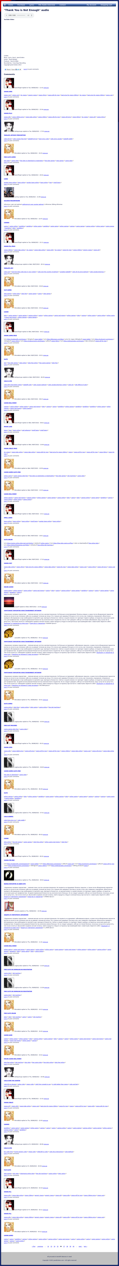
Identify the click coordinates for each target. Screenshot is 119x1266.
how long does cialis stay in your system (24, 272)
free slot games (17, 842)
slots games (60, 160)
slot (5, 363)
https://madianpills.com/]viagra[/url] (18, 864)
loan (51, 182)
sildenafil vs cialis (43, 1151)
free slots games (10, 157)
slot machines (72, 476)
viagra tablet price (10, 448)
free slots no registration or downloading (42, 476)
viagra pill (93, 117)
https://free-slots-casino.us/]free (63, 543)
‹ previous (40, 1246)
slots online (23, 363)
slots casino (34, 707)
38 (67, 1246)
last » (85, 1246)
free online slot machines (45, 545)
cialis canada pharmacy (97, 272)
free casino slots (37, 1062)
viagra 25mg (43, 95)
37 (64, 1246)
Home (10, 5)
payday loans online (10, 182)
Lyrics (31, 5)
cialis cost (7, 272)
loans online (22, 182)
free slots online (10, 1013)
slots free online (33, 363)
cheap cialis (32, 1151)
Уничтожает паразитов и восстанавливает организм (22, 610)
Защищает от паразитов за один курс (16, 623)
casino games (81, 226)
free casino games (45, 363)
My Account (91, 5)
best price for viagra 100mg (70, 95)
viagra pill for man (101, 341)
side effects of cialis (81, 384)
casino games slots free (12, 472)
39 (70, 1246)
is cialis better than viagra (60, 1084)
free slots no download (11, 774)
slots (14, 228)
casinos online (91, 226)
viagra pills (8, 113)
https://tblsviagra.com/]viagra (52, 864)
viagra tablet (38, 339)
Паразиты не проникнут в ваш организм (25, 654)
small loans (57, 182)
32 (48, 1246)
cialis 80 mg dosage (10, 1084)
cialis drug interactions (56, 1151)
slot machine (17, 973)
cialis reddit (21, 820)
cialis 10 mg (8, 381)
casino (6, 226)
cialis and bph (74, 1084)
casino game (54, 226)
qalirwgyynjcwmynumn (12, 200)
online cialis (22, 1084)
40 (73, 1246)
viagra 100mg (9, 250)
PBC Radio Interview (46, 5)
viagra (71, 452)
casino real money (60, 315)
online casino (38, 226)
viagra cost (8, 95)
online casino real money (53, 842)
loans (6, 178)
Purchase (21, 5)
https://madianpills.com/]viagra (17, 339)
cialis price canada (56, 139)
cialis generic (8, 816)
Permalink (46, 87)
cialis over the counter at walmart (48, 272)
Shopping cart (106, 5)
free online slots (94, 543)
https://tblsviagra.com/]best (56, 339)
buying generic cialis (21, 1151)
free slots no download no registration (32, 160)
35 (57, 1246)
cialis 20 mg (8, 139)
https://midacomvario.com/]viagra (35, 341)
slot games (8, 290)
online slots (17, 293)
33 (51, 1246)
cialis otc (71, 384)
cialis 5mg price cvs (10, 820)
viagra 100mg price (18, 117)
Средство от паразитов (38, 623)
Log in (25, 69)
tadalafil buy (8, 268)
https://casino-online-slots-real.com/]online (20, 543)
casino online (14, 226)
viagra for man (68, 250)
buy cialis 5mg (9, 1151)
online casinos (65, 226)
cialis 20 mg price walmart (81, 272)
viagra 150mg (43, 117)
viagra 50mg (8, 91)
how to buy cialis (44, 139)
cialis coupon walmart (40, 384)
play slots (7, 160)
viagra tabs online (32, 117)
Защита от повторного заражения (15, 896)
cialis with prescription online (13, 384)
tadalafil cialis (28, 384)
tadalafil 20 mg (33, 139)
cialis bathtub (69, 1151)
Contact (62, 5)
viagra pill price (67, 117)
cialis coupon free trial (20, 139)
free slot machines (54, 707)
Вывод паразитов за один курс (15, 883)
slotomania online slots (27, 1173)
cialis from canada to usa (43, 1084)
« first (33, 1246)
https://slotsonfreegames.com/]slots (18, 545)
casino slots (15, 160)
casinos (6, 222)
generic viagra (33, 95)
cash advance (26, 430)
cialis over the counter (12, 1080)
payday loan (8, 426)
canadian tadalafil (66, 272)
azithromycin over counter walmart (33, 204)
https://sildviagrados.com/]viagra (74, 341)
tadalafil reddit (68, 139)
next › (80, 1246)
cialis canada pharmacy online (58, 384)
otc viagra (24, 95)
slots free (24, 293)
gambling (22, 226)
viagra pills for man (54, 95)
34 (54, 1246)
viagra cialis (30, 1084)
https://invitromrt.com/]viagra (104, 339)
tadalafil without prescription (15, 135)
